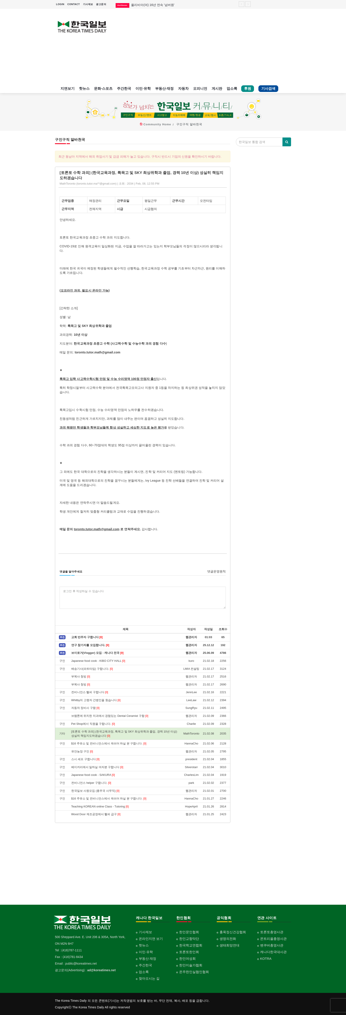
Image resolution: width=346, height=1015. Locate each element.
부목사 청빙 (80, 676)
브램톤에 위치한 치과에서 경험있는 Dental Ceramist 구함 (109, 715)
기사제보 (88, 4)
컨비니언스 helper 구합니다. (91, 782)
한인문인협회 (189, 932)
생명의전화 (228, 939)
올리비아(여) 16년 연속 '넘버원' (152, 5)
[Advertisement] (203, 46)
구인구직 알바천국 (189, 124)
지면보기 (67, 88)
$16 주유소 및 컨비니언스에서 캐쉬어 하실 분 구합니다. (109, 743)
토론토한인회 (189, 952)
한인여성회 (187, 958)
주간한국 (124, 88)
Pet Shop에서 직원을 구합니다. (93, 723)
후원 (247, 88)
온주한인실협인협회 (194, 972)
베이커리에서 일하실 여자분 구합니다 (97, 767)
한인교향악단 (189, 939)
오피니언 (200, 88)
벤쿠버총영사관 (271, 945)
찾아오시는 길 (149, 978)
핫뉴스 (84, 88)
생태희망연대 (229, 945)
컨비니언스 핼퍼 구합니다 (89, 692)
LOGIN (60, 4)
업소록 (232, 88)
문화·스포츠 (103, 88)
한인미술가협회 (190, 965)
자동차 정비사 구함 (85, 708)
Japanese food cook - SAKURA (93, 775)
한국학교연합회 (190, 945)
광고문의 (101, 4)
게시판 (217, 88)
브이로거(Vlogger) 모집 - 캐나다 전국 (97, 652)
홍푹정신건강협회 (233, 932)
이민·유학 (142, 88)
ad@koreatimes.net (101, 970)
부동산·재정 (164, 88)
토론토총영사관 (271, 932)
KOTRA (266, 958)
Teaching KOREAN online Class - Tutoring (100, 806)
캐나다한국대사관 (273, 952)
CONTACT (73, 4)
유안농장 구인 (82, 751)
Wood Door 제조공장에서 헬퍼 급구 (95, 814)
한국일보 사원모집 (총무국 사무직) (95, 790)
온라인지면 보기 (151, 939)
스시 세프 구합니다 (85, 759)
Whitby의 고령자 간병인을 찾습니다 (96, 700)
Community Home (157, 124)
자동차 (183, 88)
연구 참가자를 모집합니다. (90, 645)
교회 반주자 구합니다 (87, 637)
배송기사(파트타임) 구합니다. (92, 668)
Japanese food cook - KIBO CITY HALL (98, 660)
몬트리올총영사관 (273, 939)
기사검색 (268, 88)
